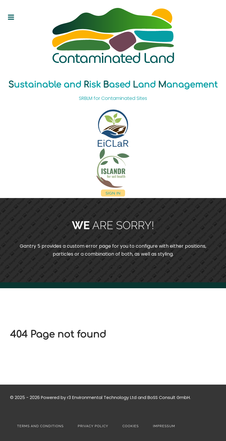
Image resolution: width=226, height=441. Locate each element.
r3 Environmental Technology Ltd (102, 397)
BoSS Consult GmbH (168, 397)
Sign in (112, 193)
